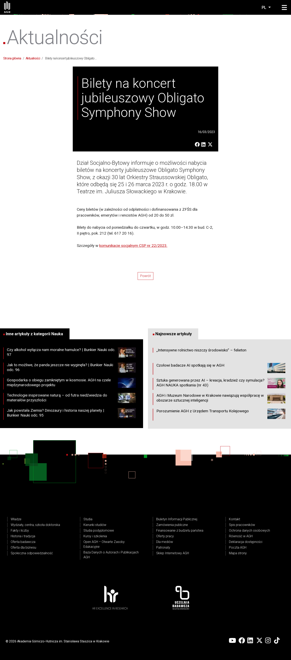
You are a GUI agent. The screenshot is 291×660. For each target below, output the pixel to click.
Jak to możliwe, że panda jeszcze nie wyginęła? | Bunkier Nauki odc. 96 (71, 368)
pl (264, 7)
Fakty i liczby (20, 530)
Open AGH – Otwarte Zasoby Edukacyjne (104, 544)
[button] (284, 7)
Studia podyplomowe (98, 530)
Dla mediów (164, 542)
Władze (16, 519)
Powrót (145, 276)
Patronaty (163, 547)
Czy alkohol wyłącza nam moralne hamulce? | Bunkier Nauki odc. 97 (71, 353)
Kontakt (234, 519)
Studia (87, 519)
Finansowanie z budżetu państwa (179, 530)
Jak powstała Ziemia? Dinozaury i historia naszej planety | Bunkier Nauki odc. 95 (71, 414)
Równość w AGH (241, 536)
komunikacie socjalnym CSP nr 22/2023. (133, 245)
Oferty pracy (165, 536)
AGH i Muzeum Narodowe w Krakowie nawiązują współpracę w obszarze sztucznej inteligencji (220, 399)
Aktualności (33, 58)
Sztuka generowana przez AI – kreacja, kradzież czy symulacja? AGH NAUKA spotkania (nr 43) (220, 384)
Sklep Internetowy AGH (172, 553)
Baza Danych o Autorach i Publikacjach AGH (111, 554)
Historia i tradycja (23, 536)
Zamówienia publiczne (172, 525)
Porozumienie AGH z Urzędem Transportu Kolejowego (220, 414)
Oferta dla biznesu (23, 547)
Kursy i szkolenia (95, 536)
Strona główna (12, 58)
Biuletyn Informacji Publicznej (176, 519)
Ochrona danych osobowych (249, 530)
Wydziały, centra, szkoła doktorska (35, 525)
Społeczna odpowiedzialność (32, 553)
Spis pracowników (242, 525)
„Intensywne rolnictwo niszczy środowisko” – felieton (201, 350)
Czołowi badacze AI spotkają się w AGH (220, 369)
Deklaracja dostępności (245, 542)
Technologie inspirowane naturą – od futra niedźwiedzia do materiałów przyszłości (71, 399)
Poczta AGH (237, 547)
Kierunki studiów (94, 525)
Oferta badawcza (23, 542)
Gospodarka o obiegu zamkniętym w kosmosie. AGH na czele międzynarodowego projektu (71, 383)
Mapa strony (238, 553)
